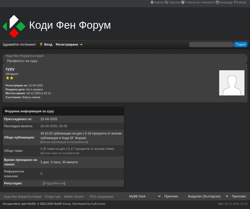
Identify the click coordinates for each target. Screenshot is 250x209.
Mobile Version (74, 196)
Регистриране (67, 44)
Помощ (240, 2)
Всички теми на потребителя (59, 153)
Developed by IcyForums (88, 203)
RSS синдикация (101, 196)
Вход (48, 44)
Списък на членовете (200, 2)
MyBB (31, 203)
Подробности (54, 183)
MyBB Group (62, 203)
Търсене (174, 2)
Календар (226, 2)
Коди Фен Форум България (24, 56)
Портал (159, 2)
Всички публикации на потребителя (64, 142)
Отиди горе (53, 196)
